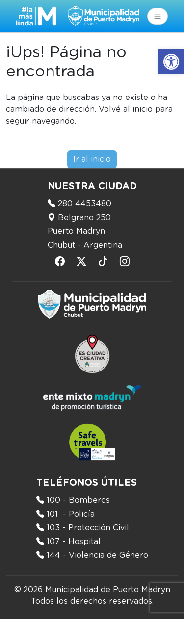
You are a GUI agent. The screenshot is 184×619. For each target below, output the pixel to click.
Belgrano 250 (84, 218)
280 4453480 (84, 204)
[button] (171, 61)
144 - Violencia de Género (97, 555)
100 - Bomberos (78, 500)
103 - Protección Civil (88, 528)
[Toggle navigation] (157, 16)
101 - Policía (71, 514)
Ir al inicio (92, 159)
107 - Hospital (74, 541)
